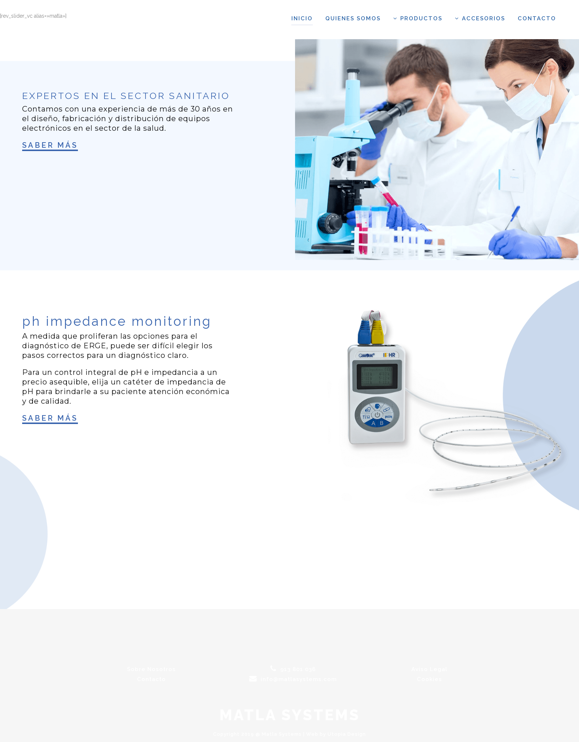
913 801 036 (293, 669)
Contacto (151, 679)
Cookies (429, 679)
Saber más (50, 145)
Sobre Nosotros (151, 669)
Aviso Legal (429, 669)
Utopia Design (347, 734)
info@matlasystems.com (293, 679)
